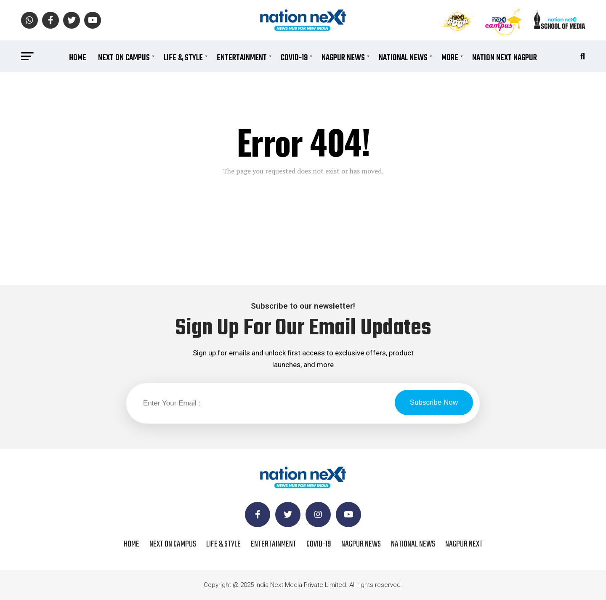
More (449, 57)
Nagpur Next (464, 544)
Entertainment (242, 57)
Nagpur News (343, 57)
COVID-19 (294, 57)
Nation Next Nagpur (504, 57)
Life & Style (183, 57)
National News (403, 57)
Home (77, 57)
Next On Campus (124, 57)
